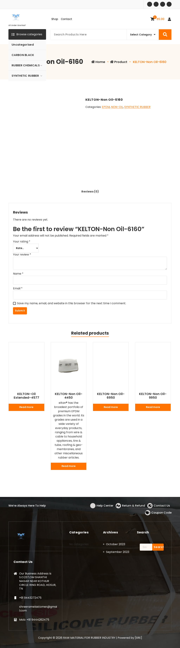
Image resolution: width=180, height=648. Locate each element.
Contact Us (162, 506)
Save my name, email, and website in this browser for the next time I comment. (71, 303)
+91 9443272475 (30, 598)
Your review (22, 254)
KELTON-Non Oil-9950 (153, 396)
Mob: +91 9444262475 (34, 620)
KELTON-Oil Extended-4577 (26, 396)
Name (18, 274)
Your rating (21, 242)
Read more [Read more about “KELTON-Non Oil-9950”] (153, 407)
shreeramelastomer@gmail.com (38, 609)
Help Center (105, 506)
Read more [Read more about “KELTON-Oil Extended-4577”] (26, 407)
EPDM (106, 107)
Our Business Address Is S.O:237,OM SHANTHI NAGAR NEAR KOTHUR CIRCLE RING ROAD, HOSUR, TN (37, 581)
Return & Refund (133, 506)
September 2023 (117, 552)
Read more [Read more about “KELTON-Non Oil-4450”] (69, 466)
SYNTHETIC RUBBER (25, 76)
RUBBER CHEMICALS (26, 65)
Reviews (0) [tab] (90, 192)
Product (118, 62)
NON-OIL (117, 107)
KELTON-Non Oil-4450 (68, 396)
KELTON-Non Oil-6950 (111, 396)
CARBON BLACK (23, 55)
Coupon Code (161, 513)
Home (98, 62)
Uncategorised (23, 45)
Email (17, 288)
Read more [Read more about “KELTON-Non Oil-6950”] (111, 407)
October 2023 (115, 544)
